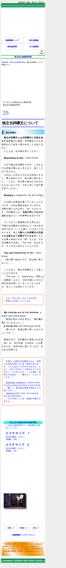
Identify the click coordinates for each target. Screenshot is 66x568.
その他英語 (34, 46)
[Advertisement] (20, 22)
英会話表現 (12, 46)
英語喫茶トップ (12, 40)
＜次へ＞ (35, 528)
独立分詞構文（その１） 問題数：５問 (17, 436)
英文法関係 (34, 40)
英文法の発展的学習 (17, 62)
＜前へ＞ (10, 528)
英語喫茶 (5, 62)
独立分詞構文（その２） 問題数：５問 (17, 448)
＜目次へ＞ (23, 528)
